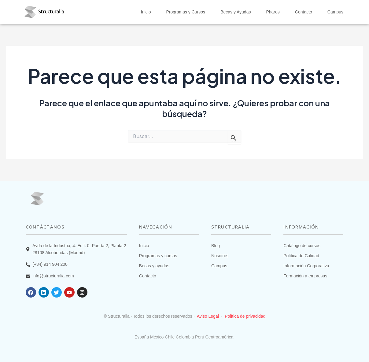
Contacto (303, 11)
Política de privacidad (245, 316)
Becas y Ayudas (235, 11)
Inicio (146, 11)
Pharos (272, 11)
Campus (335, 11)
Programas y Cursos (185, 11)
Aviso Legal (208, 316)
